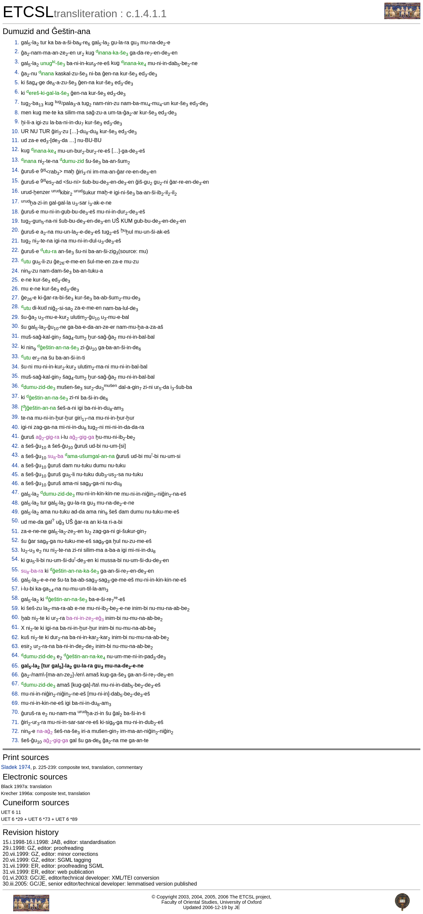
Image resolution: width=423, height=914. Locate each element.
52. (15, 540)
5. (17, 82)
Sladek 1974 (15, 767)
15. (15, 180)
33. (15, 356)
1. (17, 42)
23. (15, 260)
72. (15, 731)
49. (15, 511)
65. (15, 665)
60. (15, 617)
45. (15, 474)
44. (15, 465)
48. (15, 503)
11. (15, 140)
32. (15, 346)
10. (15, 131)
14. (15, 170)
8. (17, 112)
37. (15, 396)
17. (15, 201)
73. (15, 740)
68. (15, 694)
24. (15, 271)
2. (17, 51)
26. (15, 288)
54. (15, 559)
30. (15, 326)
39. (15, 417)
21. (15, 241)
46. (15, 483)
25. (15, 280)
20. (15, 230)
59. (15, 608)
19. (15, 221)
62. (15, 637)
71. (15, 722)
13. (15, 160)
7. (17, 102)
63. (15, 646)
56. (15, 580)
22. (15, 250)
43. (15, 455)
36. (15, 386)
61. (15, 627)
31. (15, 336)
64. (15, 655)
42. (15, 446)
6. (17, 92)
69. (15, 703)
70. (15, 712)
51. (15, 531)
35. (15, 376)
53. (15, 550)
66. (15, 674)
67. (15, 683)
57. (15, 588)
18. (15, 211)
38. (15, 406)
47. (15, 492)
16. (15, 191)
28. (15, 306)
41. (15, 436)
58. (15, 598)
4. (17, 72)
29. (15, 317)
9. (17, 121)
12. (15, 149)
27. (15, 297)
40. (15, 427)
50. (15, 520)
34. (15, 366)
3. (17, 61)
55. (15, 569)
